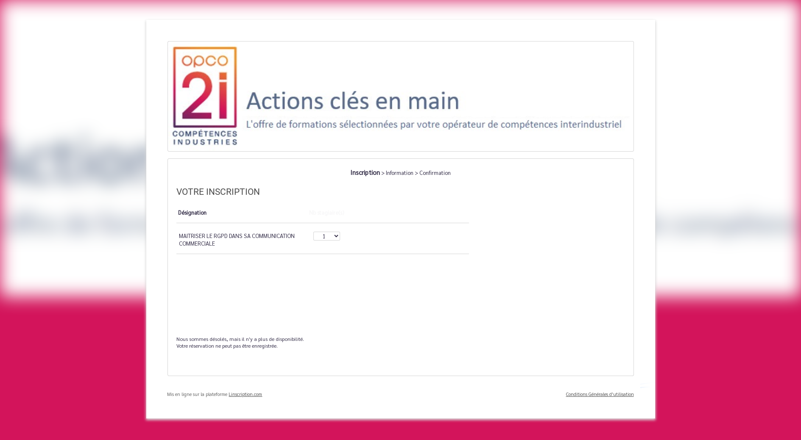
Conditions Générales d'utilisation (600, 394)
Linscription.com (245, 394)
